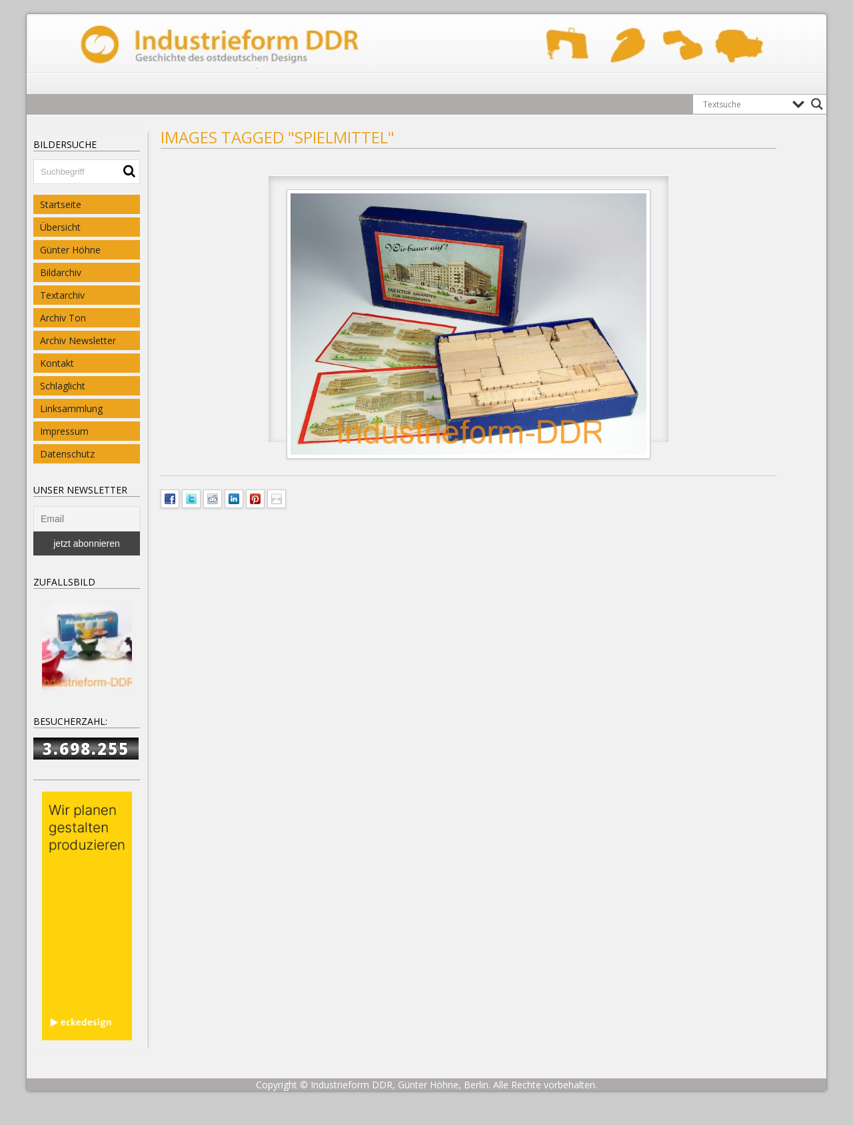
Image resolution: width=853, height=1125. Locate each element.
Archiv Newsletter (78, 340)
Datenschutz (67, 453)
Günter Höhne (70, 249)
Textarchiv (62, 295)
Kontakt (57, 363)
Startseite (60, 204)
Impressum (64, 431)
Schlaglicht (62, 385)
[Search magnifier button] (817, 104)
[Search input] (744, 104)
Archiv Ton (63, 317)
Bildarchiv (60, 272)
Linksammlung (71, 408)
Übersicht (60, 227)
